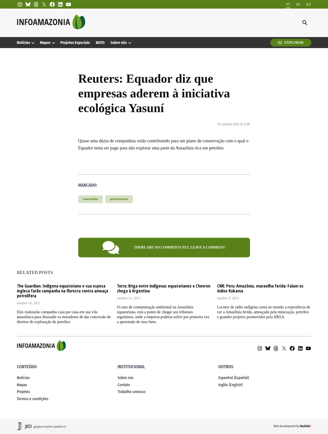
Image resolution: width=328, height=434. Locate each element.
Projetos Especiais (75, 42)
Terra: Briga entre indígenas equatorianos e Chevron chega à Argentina (163, 288)
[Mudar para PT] (288, 4)
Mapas (45, 42)
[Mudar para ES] (298, 4)
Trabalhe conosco (131, 391)
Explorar (291, 42)
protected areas (119, 199)
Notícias (23, 42)
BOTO (100, 42)
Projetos (23, 391)
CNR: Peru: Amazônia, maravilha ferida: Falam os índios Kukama (260, 288)
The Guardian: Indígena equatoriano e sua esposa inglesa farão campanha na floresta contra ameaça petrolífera (62, 291)
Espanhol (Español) (233, 377)
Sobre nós (118, 42)
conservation (90, 199)
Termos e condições (33, 398)
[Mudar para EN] (308, 4)
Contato (124, 384)
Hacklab (305, 426)
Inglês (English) (230, 384)
